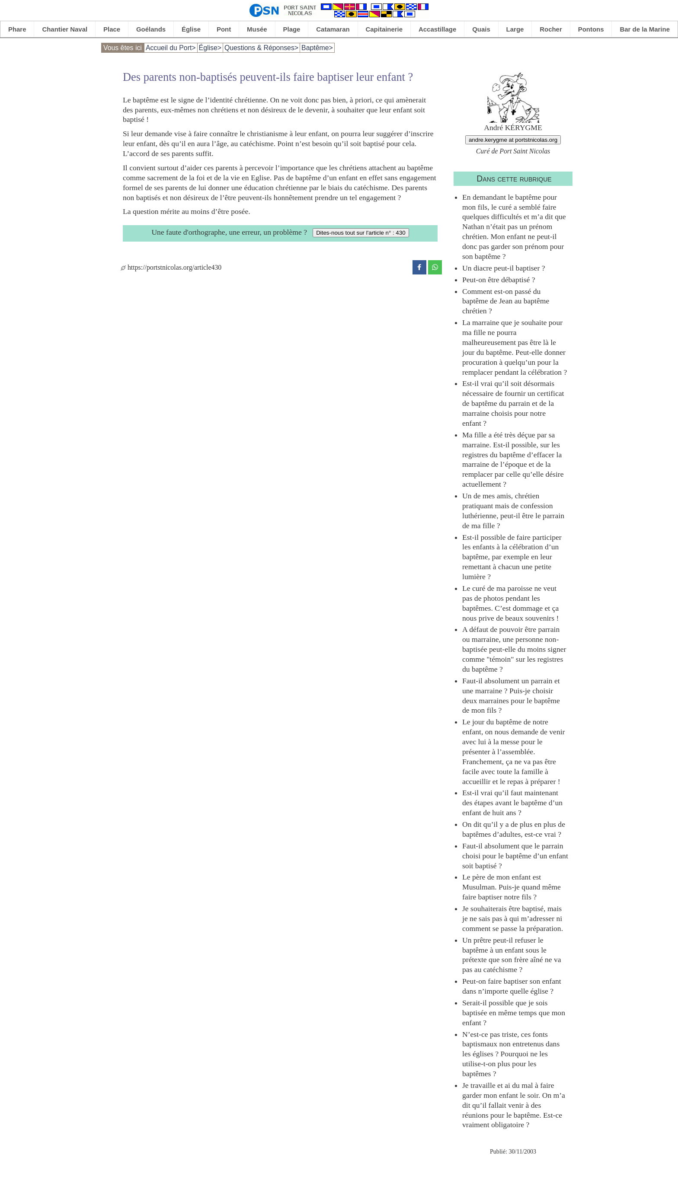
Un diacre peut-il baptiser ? (503, 268)
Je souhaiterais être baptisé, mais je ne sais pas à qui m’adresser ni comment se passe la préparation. (512, 918)
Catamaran (332, 29)
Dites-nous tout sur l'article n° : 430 (360, 233)
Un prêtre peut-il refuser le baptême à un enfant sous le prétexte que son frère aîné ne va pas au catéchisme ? (511, 955)
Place (111, 29)
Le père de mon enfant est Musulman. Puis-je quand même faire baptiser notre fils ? (511, 887)
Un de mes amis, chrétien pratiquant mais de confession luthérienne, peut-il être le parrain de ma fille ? (513, 510)
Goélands (151, 29)
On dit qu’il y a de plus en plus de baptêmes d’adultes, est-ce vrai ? (513, 829)
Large (515, 29)
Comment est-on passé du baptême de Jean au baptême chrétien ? (505, 301)
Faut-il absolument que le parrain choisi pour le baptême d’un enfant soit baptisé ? (515, 856)
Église (191, 29)
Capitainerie (384, 29)
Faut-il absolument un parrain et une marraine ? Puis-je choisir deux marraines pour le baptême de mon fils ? (511, 695)
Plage (292, 29)
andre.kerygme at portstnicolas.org (513, 140)
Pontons (591, 29)
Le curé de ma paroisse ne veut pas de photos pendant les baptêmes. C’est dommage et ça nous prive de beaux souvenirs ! (510, 603)
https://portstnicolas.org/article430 (171, 267)
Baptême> (317, 47)
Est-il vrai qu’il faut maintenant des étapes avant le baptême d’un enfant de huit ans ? (512, 802)
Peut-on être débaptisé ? (498, 279)
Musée (257, 29)
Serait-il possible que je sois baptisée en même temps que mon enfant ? (513, 1012)
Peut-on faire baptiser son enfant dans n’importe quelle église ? (511, 986)
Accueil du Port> (171, 47)
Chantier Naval (64, 29)
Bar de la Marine (645, 29)
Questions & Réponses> (261, 47)
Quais (481, 29)
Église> (210, 47)
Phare (17, 29)
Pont (224, 29)
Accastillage (437, 29)
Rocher (551, 29)
